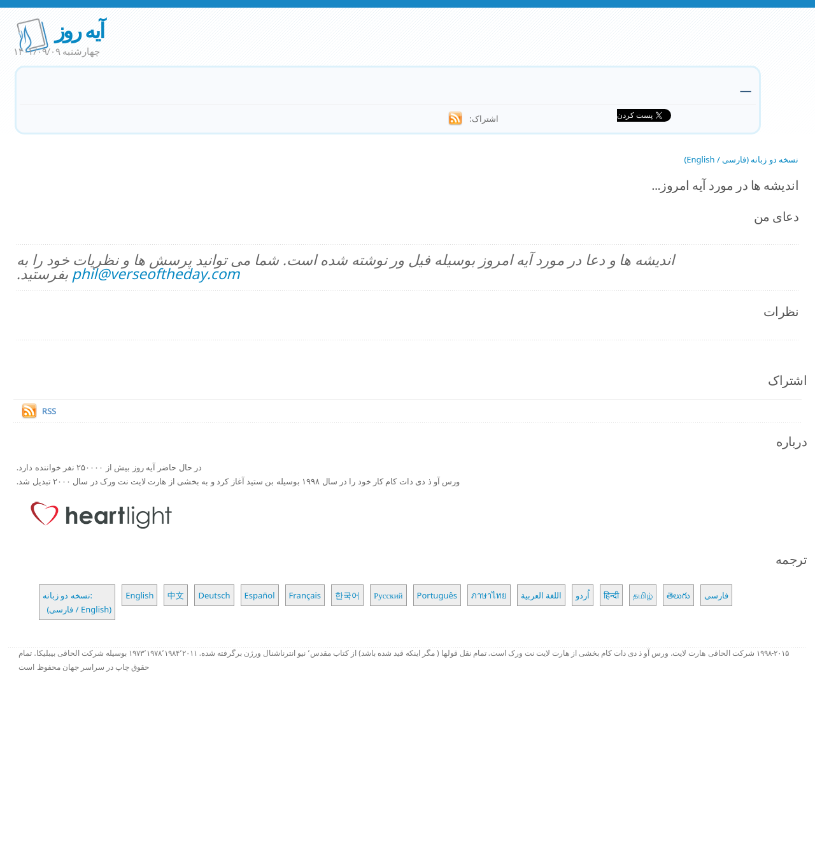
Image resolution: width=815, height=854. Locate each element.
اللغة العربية (541, 595)
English (139, 595)
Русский (388, 595)
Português (437, 595)
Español (259, 595)
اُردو (583, 595)
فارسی (716, 595)
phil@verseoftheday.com (156, 274)
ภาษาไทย (489, 595)
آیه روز (79, 30)
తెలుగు (678, 595)
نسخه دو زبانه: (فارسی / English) (77, 602)
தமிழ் (643, 595)
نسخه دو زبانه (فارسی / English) (741, 159)
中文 (175, 595)
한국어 (347, 595)
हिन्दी (611, 595)
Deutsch (214, 595)
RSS (49, 411)
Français (305, 595)
